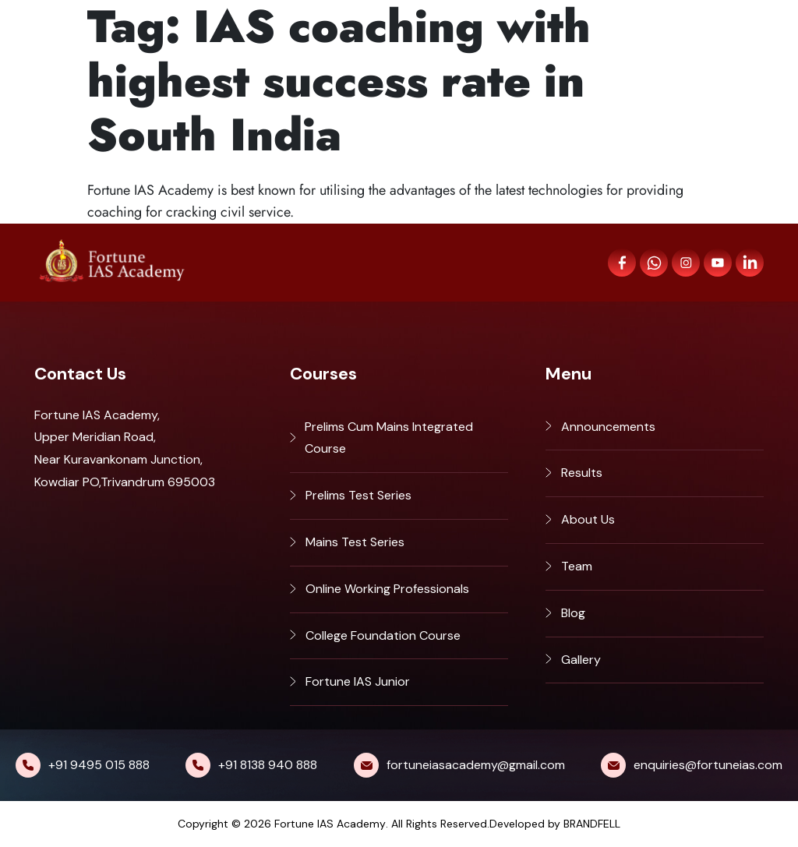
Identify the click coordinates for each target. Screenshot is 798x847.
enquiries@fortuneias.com (708, 765)
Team (576, 566)
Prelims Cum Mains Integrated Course (389, 437)
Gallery (581, 659)
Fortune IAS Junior (357, 681)
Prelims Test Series (358, 495)
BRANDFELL (591, 824)
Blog (573, 613)
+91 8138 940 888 (267, 765)
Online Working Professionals (387, 589)
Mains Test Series (354, 542)
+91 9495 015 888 (99, 765)
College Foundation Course (383, 635)
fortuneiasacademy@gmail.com (476, 765)
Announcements (608, 426)
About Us (588, 519)
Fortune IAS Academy (330, 824)
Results (581, 472)
